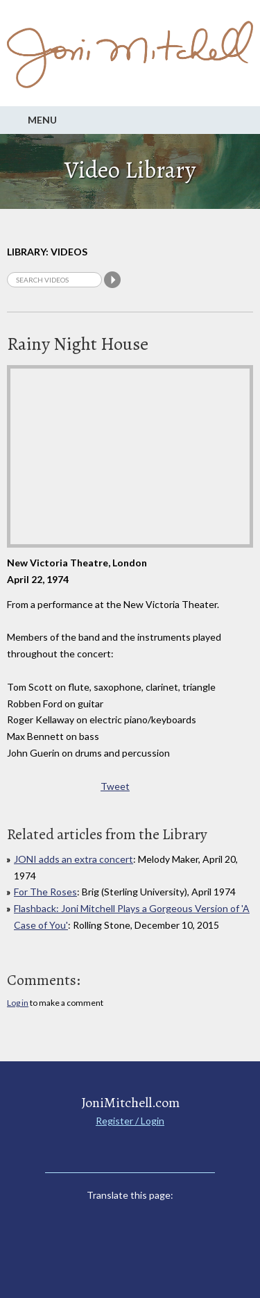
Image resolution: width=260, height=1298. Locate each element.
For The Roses (45, 891)
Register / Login (130, 1121)
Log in (17, 1002)
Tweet (115, 786)
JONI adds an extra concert (73, 859)
